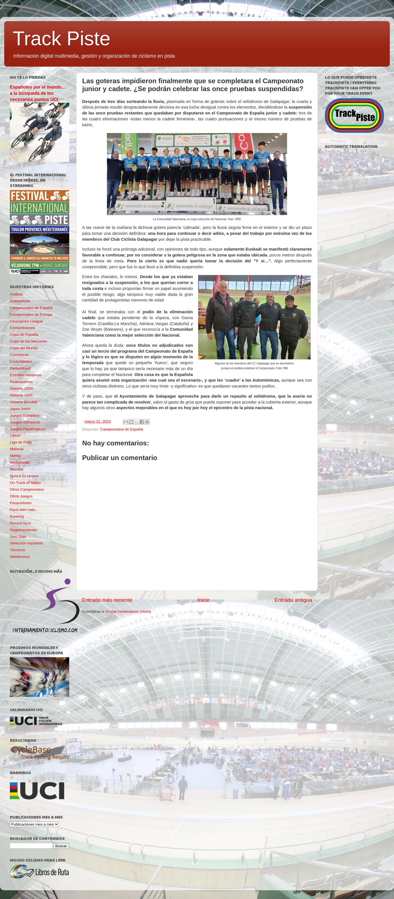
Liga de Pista (21, 442)
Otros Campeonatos (27, 489)
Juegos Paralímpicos (27, 429)
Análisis (16, 294)
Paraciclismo (21, 503)
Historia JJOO (21, 388)
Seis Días (18, 537)
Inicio (203, 600)
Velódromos (20, 557)
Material (16, 449)
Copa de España (24, 334)
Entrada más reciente (107, 600)
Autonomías (20, 301)
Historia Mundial (23, 402)
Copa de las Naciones (28, 341)
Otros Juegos (21, 496)
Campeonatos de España (121, 429)
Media (15, 456)
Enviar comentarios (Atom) (128, 611)
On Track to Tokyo (25, 483)
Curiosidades (21, 361)
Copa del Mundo (24, 348)
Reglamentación (23, 530)
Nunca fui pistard (24, 476)
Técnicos (17, 550)
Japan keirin (20, 409)
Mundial (16, 469)
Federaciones (21, 382)
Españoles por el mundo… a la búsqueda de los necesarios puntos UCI (38, 93)
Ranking (17, 516)
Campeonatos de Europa (31, 314)
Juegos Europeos (24, 415)
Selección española (26, 543)
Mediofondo (20, 462)
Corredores (19, 355)
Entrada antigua (293, 600)
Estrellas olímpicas (26, 375)
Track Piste (61, 38)
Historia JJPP (21, 395)
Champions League (26, 321)
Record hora (20, 523)
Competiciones (22, 328)
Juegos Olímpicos (25, 422)
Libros (15, 435)
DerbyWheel (20, 368)
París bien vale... (24, 510)
